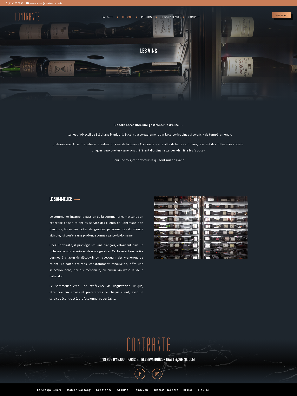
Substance (104, 390)
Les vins (127, 17)
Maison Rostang (79, 390)
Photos (146, 17)
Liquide (203, 390)
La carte (107, 17)
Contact (194, 17)
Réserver (281, 15)
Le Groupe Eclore (49, 390)
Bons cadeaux (170, 17)
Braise (188, 390)
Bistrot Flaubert (166, 390)
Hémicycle (141, 390)
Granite (122, 390)
